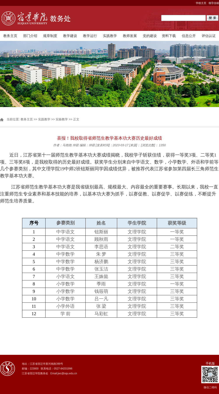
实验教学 (62, 119)
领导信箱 (213, 3)
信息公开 (189, 36)
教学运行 (90, 36)
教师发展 (130, 36)
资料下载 (169, 36)
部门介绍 (30, 36)
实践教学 (110, 36)
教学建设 (70, 36)
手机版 (210, 363)
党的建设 (150, 36)
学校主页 (201, 3)
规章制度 (50, 36)
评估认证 (209, 36)
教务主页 (10, 36)
